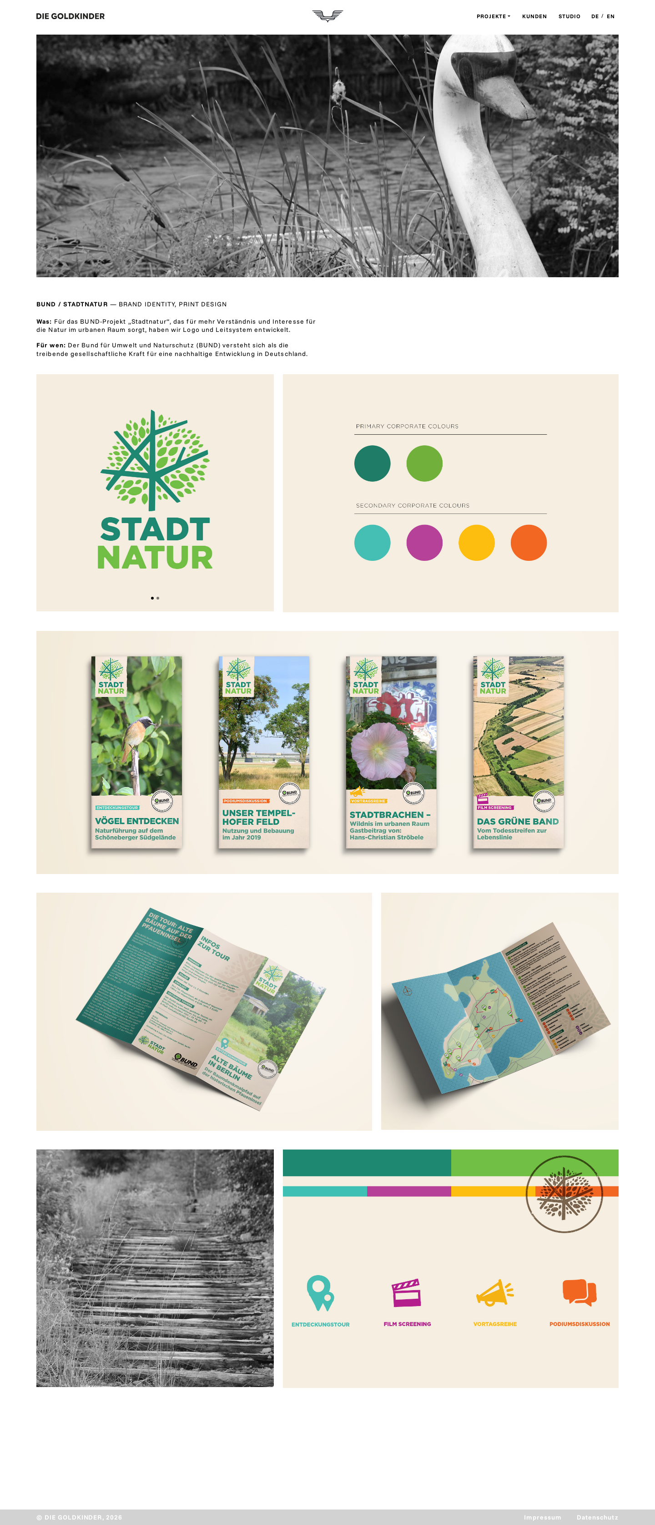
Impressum (543, 1517)
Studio (570, 16)
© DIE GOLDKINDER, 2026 (79, 1517)
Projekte (492, 16)
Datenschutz (598, 1517)
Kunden (534, 16)
